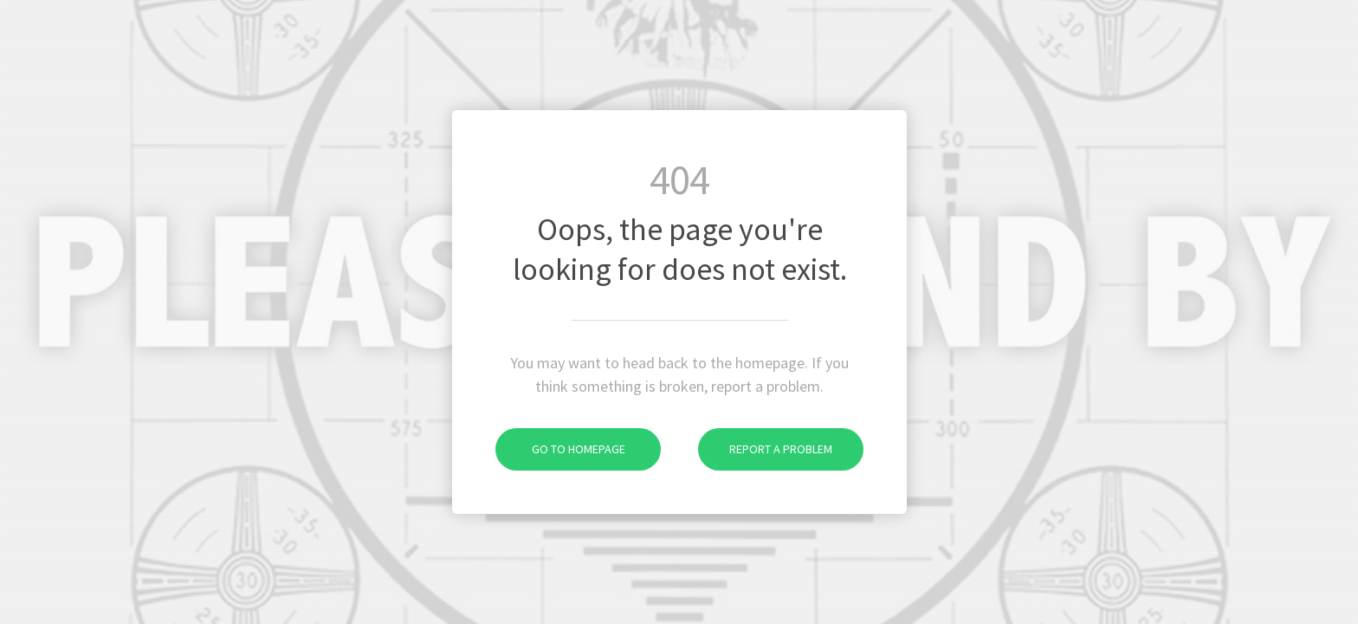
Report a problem (765, 449)
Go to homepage (560, 449)
